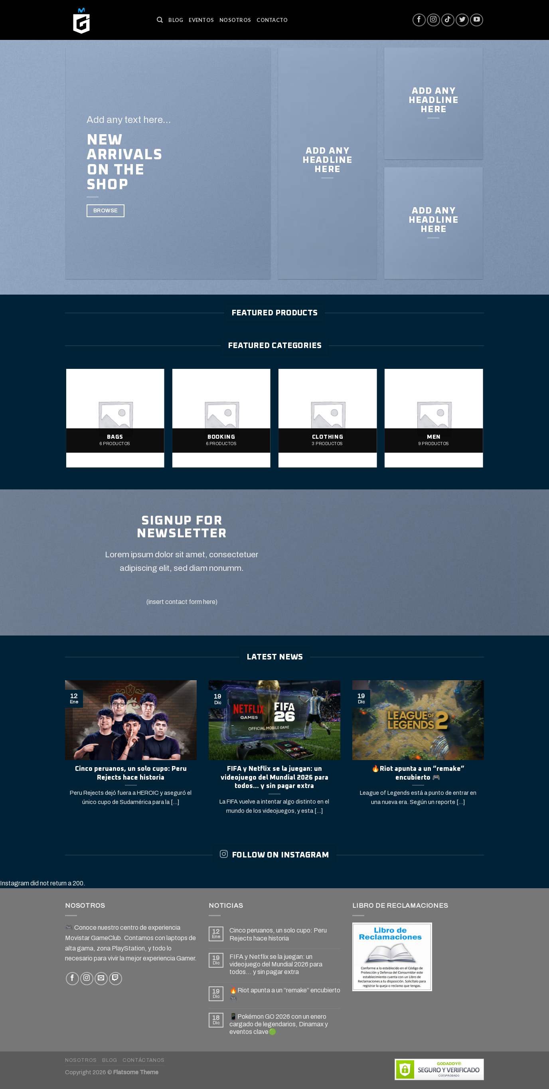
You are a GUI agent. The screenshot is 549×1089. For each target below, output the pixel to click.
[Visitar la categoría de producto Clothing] (327, 418)
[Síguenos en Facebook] (419, 20)
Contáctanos (143, 1060)
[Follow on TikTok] (447, 20)
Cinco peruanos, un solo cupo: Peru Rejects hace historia (278, 934)
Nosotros (235, 20)
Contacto (272, 20)
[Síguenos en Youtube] (476, 20)
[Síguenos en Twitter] (462, 20)
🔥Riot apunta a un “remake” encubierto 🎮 (284, 994)
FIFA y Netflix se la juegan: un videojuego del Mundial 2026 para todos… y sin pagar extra (275, 964)
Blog (175, 20)
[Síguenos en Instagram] (433, 20)
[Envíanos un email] (101, 978)
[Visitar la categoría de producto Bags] (115, 418)
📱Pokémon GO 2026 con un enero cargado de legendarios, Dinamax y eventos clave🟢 (278, 1024)
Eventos (201, 20)
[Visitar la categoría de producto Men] (434, 418)
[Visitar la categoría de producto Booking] (221, 418)
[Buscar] (160, 20)
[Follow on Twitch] (115, 978)
